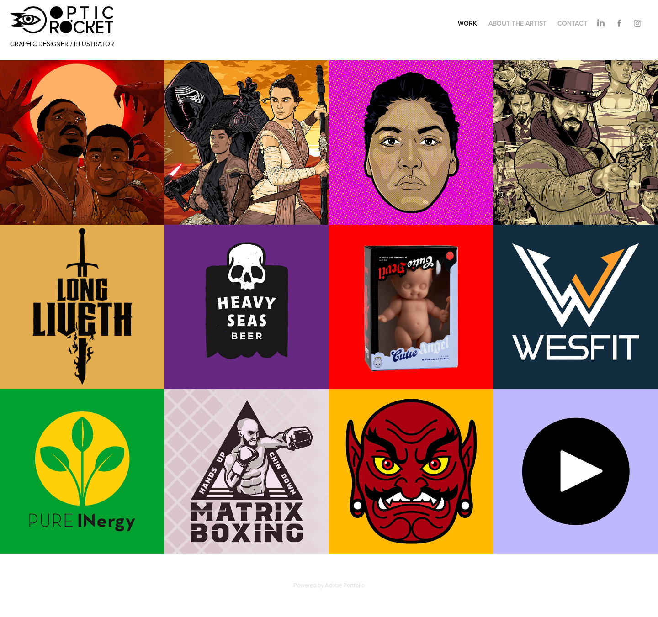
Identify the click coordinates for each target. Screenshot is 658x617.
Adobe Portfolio (345, 585)
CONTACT (572, 23)
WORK (467, 23)
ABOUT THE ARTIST (517, 23)
